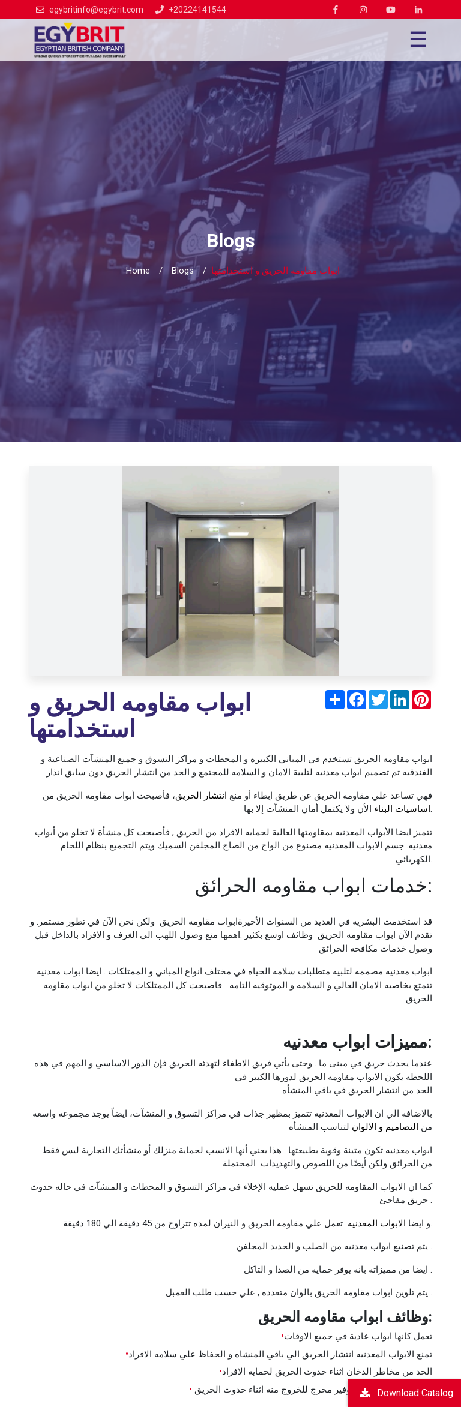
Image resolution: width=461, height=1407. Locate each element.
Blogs (183, 270)
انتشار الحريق (201, 795)
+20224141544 (197, 9)
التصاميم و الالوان (385, 1126)
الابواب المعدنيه (378, 1223)
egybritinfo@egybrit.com (96, 9)
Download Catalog (406, 1393)
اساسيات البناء (402, 808)
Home (138, 270)
